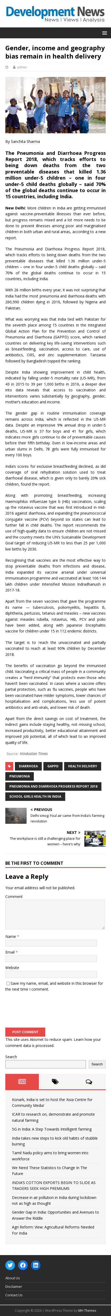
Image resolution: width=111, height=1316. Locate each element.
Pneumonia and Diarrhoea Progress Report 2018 (53, 786)
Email (10, 952)
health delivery (82, 766)
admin (22, 67)
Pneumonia (19, 776)
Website (12, 967)
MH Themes (87, 1310)
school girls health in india (35, 796)
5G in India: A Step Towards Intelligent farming (52, 1129)
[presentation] (45, 1008)
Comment (14, 896)
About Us (12, 1278)
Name (11, 936)
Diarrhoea (28, 766)
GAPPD (53, 766)
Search (11, 1056)
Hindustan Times (34, 753)
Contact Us (14, 1295)
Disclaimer (13, 1286)
